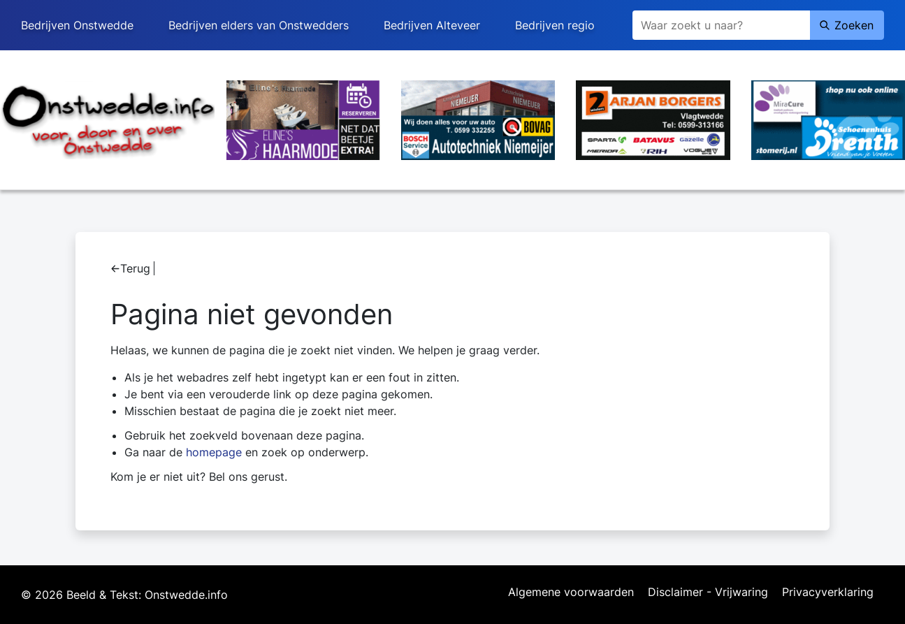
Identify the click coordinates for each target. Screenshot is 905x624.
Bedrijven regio (555, 25)
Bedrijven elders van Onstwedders (258, 25)
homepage (214, 452)
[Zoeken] (721, 25)
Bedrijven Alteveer (432, 25)
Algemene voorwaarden (571, 592)
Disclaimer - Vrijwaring (708, 592)
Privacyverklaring (828, 592)
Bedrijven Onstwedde (77, 25)
